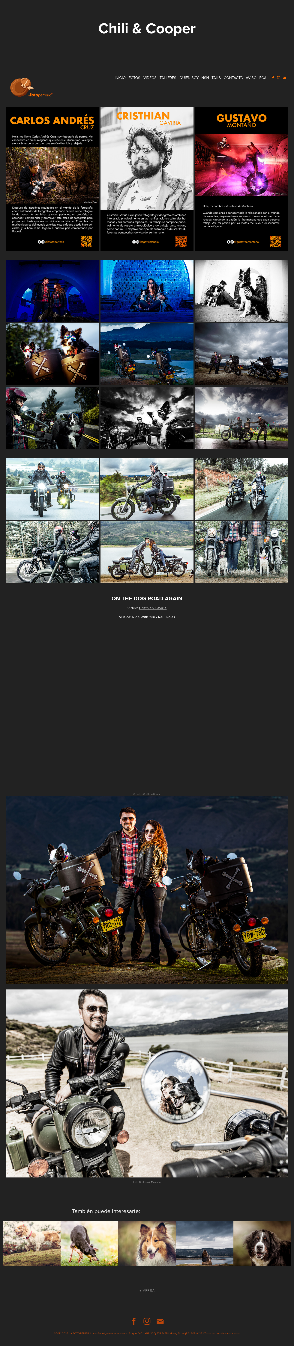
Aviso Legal (257, 77)
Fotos (134, 77)
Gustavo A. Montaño (149, 1182)
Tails (216, 77)
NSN (205, 77)
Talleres (168, 77)
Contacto (233, 77)
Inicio (120, 77)
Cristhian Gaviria (152, 608)
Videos (150, 77)
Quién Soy (189, 77)
